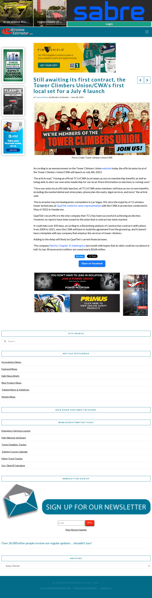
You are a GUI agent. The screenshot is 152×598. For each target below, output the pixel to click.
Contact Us (106, 588)
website (106, 168)
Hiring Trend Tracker (12, 458)
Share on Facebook (92, 263)
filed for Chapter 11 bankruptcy (67, 245)
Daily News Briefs (10, 375)
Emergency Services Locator (16, 430)
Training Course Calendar (14, 451)
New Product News (11, 382)
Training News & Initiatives (15, 389)
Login (109, 24)
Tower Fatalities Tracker (13, 444)
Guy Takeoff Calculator (13, 465)
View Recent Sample (76, 529)
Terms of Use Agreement (85, 588)
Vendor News (8, 396)
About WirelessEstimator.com (55, 588)
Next (89, 522)
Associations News (11, 362)
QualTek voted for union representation (79, 205)
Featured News (42, 97)
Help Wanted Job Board (13, 437)
